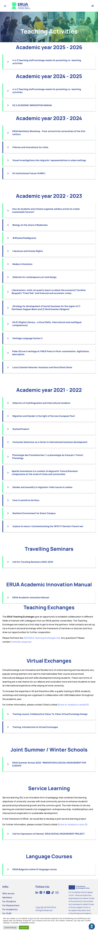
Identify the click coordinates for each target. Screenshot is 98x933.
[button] (49, 62)
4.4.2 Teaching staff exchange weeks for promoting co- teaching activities (46, 62)
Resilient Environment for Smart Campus (34, 513)
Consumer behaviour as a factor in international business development (49, 442)
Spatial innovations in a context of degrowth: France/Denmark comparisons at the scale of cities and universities (45, 473)
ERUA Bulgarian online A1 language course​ (34, 869)
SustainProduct (20, 429)
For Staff (6, 913)
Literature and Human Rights (27, 251)
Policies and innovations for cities (30, 147)
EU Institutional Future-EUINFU (28, 173)
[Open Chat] (92, 927)
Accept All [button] (24, 927)
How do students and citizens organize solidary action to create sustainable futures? (46, 210)
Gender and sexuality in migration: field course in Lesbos (42, 487)
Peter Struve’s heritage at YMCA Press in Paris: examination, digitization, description (51, 353)
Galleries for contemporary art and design (34, 277)
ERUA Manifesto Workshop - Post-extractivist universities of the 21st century (48, 133)
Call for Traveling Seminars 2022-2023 (32, 561)
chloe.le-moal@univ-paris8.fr (73, 704)
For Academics (10, 909)
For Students (9, 901)
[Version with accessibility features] (93, 5)
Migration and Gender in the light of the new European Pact (43, 415)
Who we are (8, 893)
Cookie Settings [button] (10, 927)
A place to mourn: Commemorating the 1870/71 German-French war (47, 526)
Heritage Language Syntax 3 (27, 338)
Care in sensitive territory (25, 500)
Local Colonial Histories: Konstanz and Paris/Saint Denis (42, 367)
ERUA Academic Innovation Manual (30, 597)
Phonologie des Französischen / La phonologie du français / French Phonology (47, 457)
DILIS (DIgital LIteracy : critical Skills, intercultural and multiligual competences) (46, 324)
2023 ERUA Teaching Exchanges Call (42, 637)
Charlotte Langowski (21, 641)
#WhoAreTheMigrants (24, 238)
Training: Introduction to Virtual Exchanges (35, 727)
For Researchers (10, 905)
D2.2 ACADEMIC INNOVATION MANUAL (32, 105)
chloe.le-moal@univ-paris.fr (72, 824)
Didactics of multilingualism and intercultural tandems (41, 402)
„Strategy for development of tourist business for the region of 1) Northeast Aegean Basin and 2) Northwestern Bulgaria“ (46, 308)
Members (7, 897)
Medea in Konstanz (22, 264)
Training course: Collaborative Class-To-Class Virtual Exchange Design (50, 714)
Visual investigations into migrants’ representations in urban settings (49, 160)
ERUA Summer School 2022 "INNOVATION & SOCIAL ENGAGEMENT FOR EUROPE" (49, 764)
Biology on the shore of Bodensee (30, 224)
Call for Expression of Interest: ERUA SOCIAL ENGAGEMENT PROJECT (48, 833)
